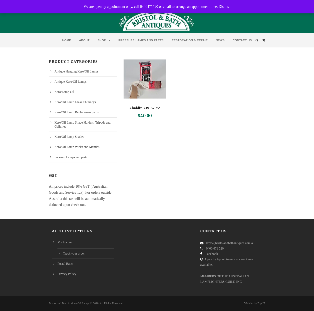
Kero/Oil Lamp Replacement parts (76, 112)
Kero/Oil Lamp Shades (69, 136)
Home (66, 40)
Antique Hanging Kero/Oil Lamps (76, 71)
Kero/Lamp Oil (64, 92)
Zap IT (261, 303)
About (84, 40)
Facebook (211, 254)
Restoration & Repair (190, 40)
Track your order (74, 253)
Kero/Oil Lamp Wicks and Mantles (77, 147)
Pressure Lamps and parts (141, 40)
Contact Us (242, 40)
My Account (65, 242)
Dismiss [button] (224, 7)
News (220, 40)
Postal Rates (65, 263)
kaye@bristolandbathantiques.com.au (230, 243)
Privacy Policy (66, 274)
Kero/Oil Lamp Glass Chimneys (75, 102)
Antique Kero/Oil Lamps (70, 81)
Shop (102, 40)
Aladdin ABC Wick (144, 108)
